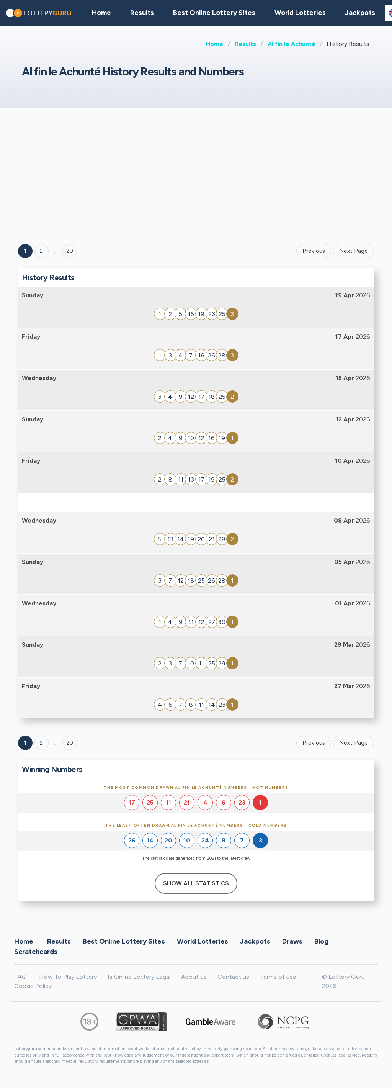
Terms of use (278, 976)
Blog (321, 941)
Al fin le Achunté (291, 44)
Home (214, 44)
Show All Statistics (196, 883)
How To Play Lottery (68, 976)
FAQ (20, 976)
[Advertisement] (196, 175)
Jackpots (360, 12)
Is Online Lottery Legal (139, 976)
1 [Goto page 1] (25, 250)
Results (245, 44)
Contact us (233, 976)
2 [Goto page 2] (41, 250)
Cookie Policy (33, 986)
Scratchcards (35, 951)
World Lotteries (300, 12)
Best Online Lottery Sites (214, 12)
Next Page (353, 250)
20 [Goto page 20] (69, 742)
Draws (292, 941)
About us (194, 976)
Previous (313, 250)
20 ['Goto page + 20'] (69, 250)
